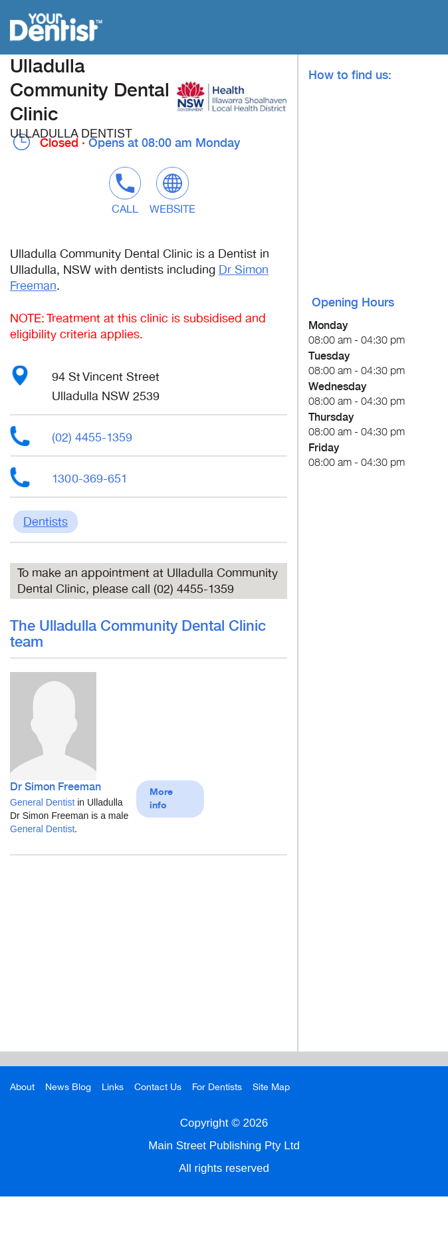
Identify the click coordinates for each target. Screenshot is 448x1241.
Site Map (271, 1087)
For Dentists (217, 1087)
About (22, 1087)
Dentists (45, 521)
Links (113, 1087)
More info (161, 799)
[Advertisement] (148, 958)
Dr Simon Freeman (55, 787)
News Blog (68, 1087)
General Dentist (42, 802)
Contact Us (157, 1087)
